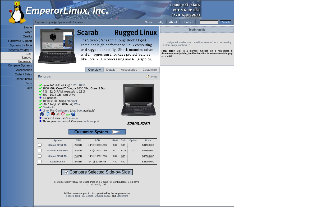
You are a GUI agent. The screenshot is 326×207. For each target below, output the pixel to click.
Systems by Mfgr (18, 49)
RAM (115, 140)
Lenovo (26, 57)
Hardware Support (20, 40)
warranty (62, 121)
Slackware (122, 196)
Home (28, 27)
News (148, 22)
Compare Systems (20, 65)
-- (133, 145)
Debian (90, 196)
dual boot (76, 110)
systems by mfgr (46, 22)
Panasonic (24, 61)
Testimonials (197, 29)
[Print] (154, 76)
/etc (29, 87)
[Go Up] (46, 76)
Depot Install (24, 78)
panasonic (65, 22)
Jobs (29, 83)
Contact (187, 22)
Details (111, 69)
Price (148, 140)
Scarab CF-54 (57, 161)
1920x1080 (78, 85)
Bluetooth (48, 107)
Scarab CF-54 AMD (57, 150)
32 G (115, 150)
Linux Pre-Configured (56, 110)
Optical (133, 140)
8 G (115, 145)
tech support (91, 121)
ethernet (72, 101)
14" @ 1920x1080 (97, 145)
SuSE (107, 196)
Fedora (70, 196)
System (57, 140)
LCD (97, 140)
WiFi (77, 104)
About (173, 22)
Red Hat (79, 196)
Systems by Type (21, 45)
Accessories (24, 69)
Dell (28, 53)
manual (73, 118)
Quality (27, 36)
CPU (78, 140)
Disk (123, 140)
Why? (28, 31)
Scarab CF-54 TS (57, 145)
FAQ (160, 22)
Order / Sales (23, 74)
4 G (115, 161)
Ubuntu (99, 196)
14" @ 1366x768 (97, 161)
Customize (150, 69)
